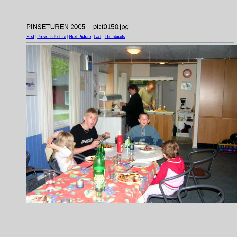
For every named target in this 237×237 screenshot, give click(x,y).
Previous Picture (51, 36)
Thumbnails (115, 36)
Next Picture (80, 36)
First (30, 36)
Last (97, 36)
